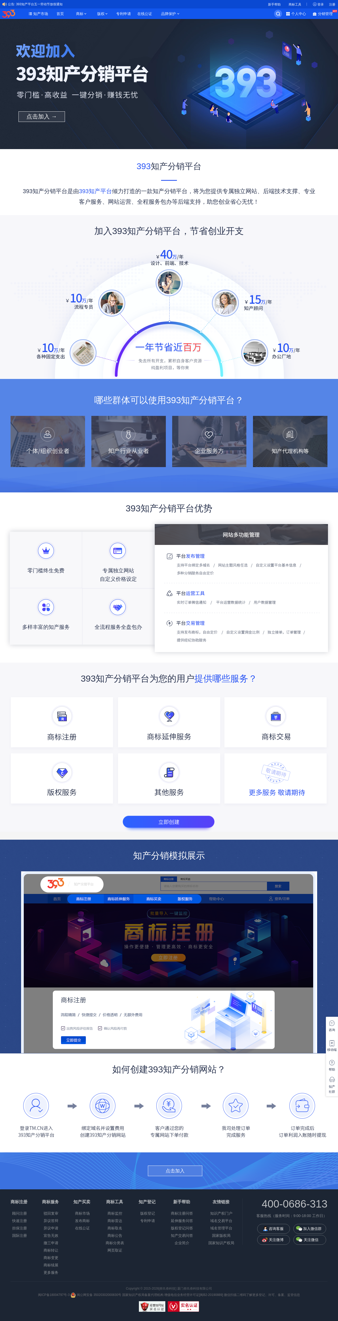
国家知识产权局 (221, 1243)
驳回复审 (51, 1213)
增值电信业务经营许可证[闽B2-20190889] (193, 1295)
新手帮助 (274, 4)
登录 (320, 4)
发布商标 (82, 1221)
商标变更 (51, 1258)
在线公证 (144, 14)
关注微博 (276, 1240)
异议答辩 (51, 1221)
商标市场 (82, 1213)
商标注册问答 (182, 1213)
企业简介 (182, 1243)
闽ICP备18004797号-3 (54, 1295)
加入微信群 (312, 1229)
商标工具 (295, 4)
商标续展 (51, 1265)
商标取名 (114, 1228)
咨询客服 (276, 1229)
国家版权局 (221, 1235)
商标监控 (114, 1213)
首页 (60, 14)
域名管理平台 (221, 1228)
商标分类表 (115, 1243)
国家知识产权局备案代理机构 (142, 1295)
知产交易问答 (182, 1235)
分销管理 (326, 13)
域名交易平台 (221, 1221)
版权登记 (147, 1213)
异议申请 (51, 1228)
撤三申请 (51, 1243)
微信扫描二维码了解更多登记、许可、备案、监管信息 (262, 1295)
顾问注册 (19, 1213)
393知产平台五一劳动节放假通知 (39, 4)
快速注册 (19, 1221)
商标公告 (114, 1235)
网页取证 (114, 1250)
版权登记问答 (182, 1228)
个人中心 (298, 14)
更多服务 (51, 1272)
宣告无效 (51, 1235)
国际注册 (19, 1235)
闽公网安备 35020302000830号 (96, 1295)
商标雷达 (114, 1221)
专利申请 (123, 14)
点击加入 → (41, 116)
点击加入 (175, 1170)
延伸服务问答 (182, 1221)
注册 (332, 4)
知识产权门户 (221, 1213)
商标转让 (51, 1250)
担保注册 (19, 1228)
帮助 (332, 1069)
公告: (11, 4)
